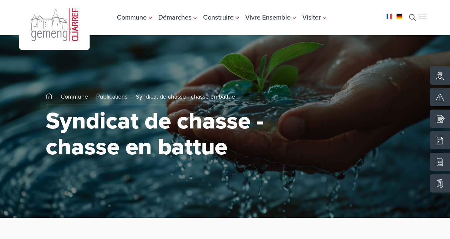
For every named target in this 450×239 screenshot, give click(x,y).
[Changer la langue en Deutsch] (399, 16)
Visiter (314, 17)
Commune (134, 17)
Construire (221, 17)
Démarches (177, 17)
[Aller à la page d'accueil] (54, 24)
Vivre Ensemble (270, 17)
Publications (111, 96)
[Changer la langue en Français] (389, 16)
